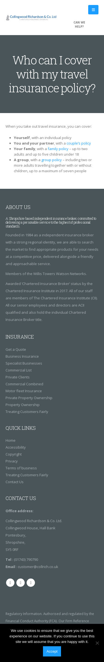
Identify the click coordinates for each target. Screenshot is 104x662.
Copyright (14, 454)
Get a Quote (16, 349)
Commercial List (19, 370)
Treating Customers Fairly (27, 411)
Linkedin (31, 583)
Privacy (12, 461)
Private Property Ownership (29, 397)
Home (11, 440)
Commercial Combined (24, 383)
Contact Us (15, 481)
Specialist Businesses (24, 363)
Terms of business (21, 467)
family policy (58, 148)
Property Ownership (23, 404)
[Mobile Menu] (93, 9)
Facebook (10, 583)
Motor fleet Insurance (24, 390)
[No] (97, 643)
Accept (52, 651)
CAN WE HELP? (79, 24)
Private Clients (18, 377)
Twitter (20, 583)
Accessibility (16, 447)
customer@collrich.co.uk (38, 566)
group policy (51, 159)
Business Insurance (22, 356)
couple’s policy (79, 143)
